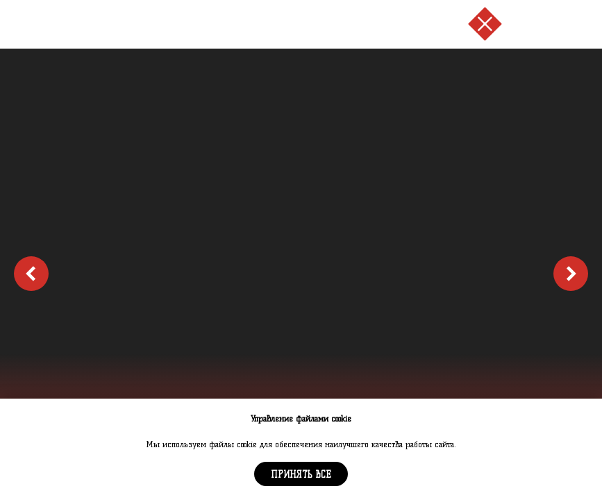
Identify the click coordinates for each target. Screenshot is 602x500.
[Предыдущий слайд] (31, 273)
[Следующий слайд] (570, 273)
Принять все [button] (301, 474)
